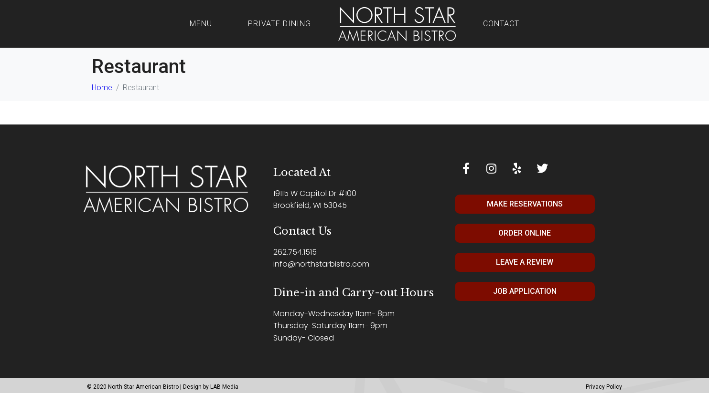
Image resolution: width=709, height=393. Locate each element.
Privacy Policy (604, 386)
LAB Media (224, 386)
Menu (201, 23)
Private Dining (279, 23)
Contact (501, 23)
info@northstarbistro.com (321, 264)
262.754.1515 (295, 252)
